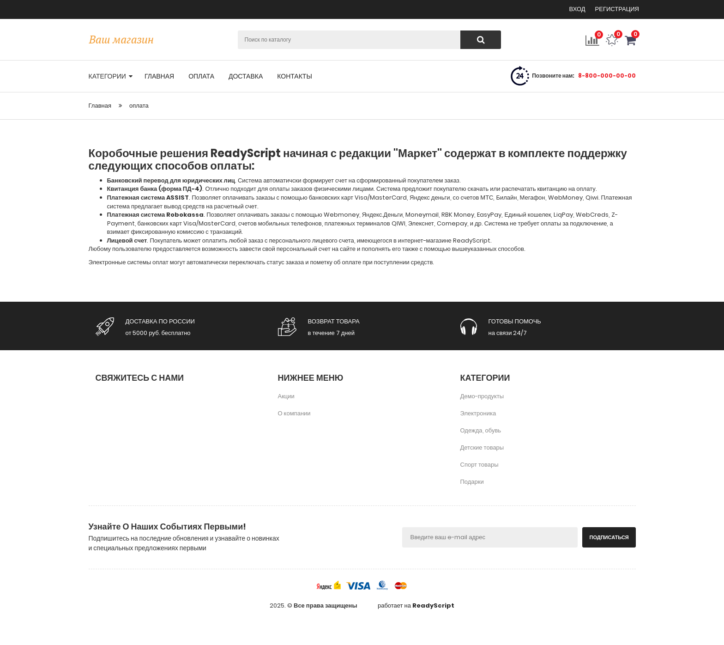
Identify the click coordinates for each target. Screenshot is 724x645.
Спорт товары (479, 464)
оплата (201, 76)
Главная (100, 105)
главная (159, 76)
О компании (294, 413)
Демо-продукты (482, 396)
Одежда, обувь (480, 430)
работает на (416, 606)
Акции (286, 396)
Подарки (472, 481)
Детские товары (482, 447)
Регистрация (617, 9)
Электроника (478, 413)
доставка (246, 76)
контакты (294, 76)
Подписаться (609, 537)
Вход (578, 9)
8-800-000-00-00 (607, 75)
